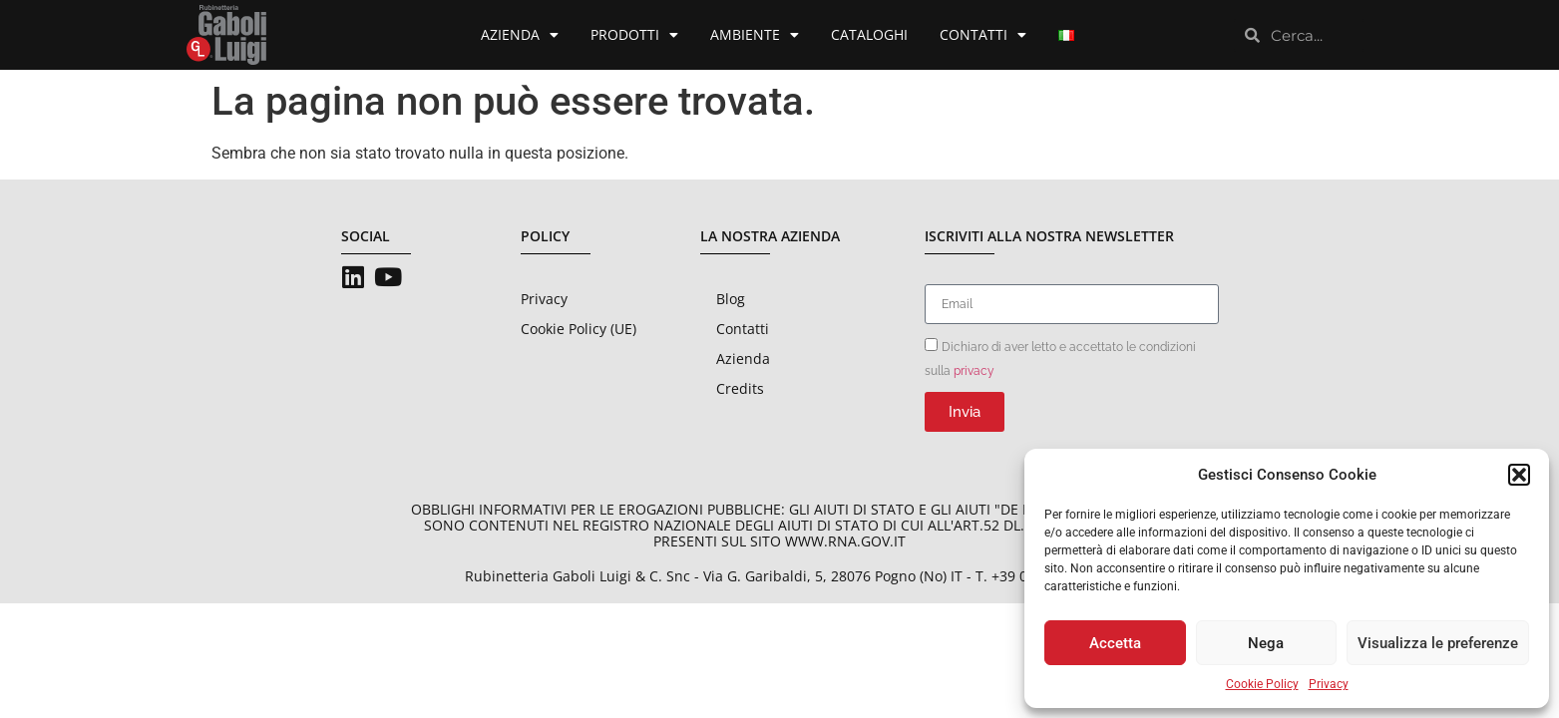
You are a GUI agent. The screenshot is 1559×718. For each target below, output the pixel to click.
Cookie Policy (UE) (578, 328)
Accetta (1115, 643)
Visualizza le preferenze (1438, 643)
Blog (730, 298)
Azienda (520, 35)
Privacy (1329, 684)
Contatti (983, 35)
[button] (1519, 475)
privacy (974, 371)
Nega (1266, 643)
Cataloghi (869, 34)
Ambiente (754, 35)
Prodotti (634, 35)
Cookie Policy (1262, 684)
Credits (740, 388)
